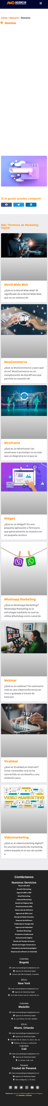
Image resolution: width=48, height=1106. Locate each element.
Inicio (4, 17)
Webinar (10, 680)
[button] (6, 205)
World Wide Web (16, 284)
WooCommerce (15, 362)
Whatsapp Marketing (20, 599)
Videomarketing (16, 837)
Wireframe (12, 443)
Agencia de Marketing (20, 1093)
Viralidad (11, 761)
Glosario (14, 17)
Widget (9, 518)
